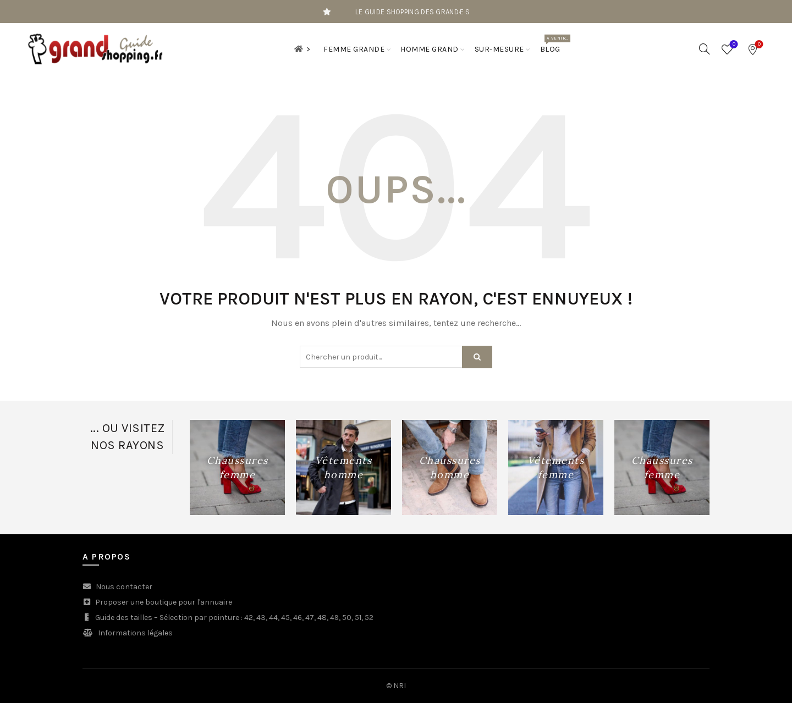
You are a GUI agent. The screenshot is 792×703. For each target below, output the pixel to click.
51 (358, 617)
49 (334, 617)
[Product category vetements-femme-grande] (555, 468)
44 (273, 617)
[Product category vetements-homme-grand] (343, 468)
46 (297, 617)
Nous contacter (124, 586)
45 (285, 617)
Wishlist (733, 44)
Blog (554, 44)
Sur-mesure (499, 49)
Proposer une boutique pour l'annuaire (163, 602)
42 (248, 617)
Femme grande (353, 49)
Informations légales (135, 633)
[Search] (704, 49)
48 (322, 617)
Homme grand (429, 49)
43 (261, 617)
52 (369, 617)
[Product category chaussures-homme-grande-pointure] (449, 468)
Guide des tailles (123, 617)
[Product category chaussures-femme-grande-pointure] (237, 468)
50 (346, 617)
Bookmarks (758, 44)
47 (309, 617)
